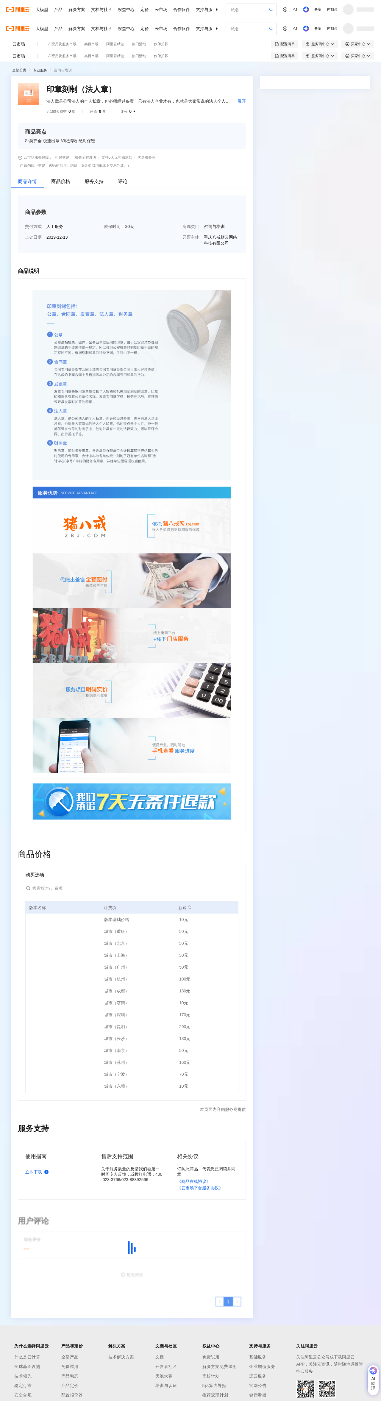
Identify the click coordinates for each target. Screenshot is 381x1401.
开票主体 (190, 237)
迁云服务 (257, 1376)
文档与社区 (101, 9)
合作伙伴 (181, 9)
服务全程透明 (85, 157)
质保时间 (112, 226)
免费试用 (70, 1366)
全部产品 (70, 1357)
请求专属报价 (344, 268)
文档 (159, 1357)
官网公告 (257, 1385)
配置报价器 (72, 1395)
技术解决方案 (121, 1357)
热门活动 (139, 44)
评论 (122, 181)
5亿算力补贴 (214, 1385)
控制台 (332, 9)
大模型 (42, 9)
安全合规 (23, 1395)
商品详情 (27, 181)
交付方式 (33, 226)
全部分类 (19, 70)
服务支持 (94, 181)
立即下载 (38, 1172)
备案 (317, 9)
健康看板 (257, 1395)
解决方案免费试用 (219, 1366)
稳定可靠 (23, 1385)
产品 (58, 9)
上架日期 (33, 237)
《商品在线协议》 (193, 1181)
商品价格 (60, 181)
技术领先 (23, 1376)
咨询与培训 (63, 70)
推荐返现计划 (215, 1395)
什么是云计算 (27, 1357)
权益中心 (126, 9)
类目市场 (91, 44)
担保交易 (62, 157)
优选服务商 (146, 157)
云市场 (161, 9)
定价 (144, 9)
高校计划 (211, 1376)
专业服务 (40, 70)
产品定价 (70, 1385)
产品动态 (70, 1376)
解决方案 (76, 9)
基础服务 (257, 1357)
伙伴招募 (161, 44)
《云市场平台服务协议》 (200, 1188)
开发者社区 (166, 1366)
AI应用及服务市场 (62, 44)
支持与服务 (206, 9)
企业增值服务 (262, 1366)
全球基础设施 (27, 1366)
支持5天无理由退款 (117, 157)
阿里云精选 (115, 44)
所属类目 (190, 226)
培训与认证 (166, 1385)
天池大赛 (164, 1376)
